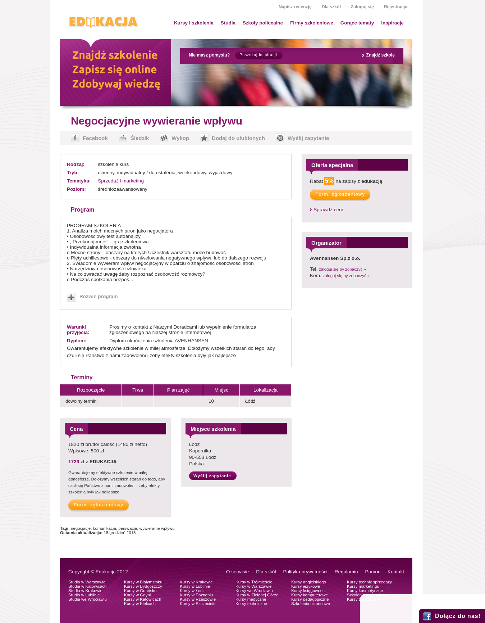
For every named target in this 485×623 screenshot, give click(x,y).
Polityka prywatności (305, 571)
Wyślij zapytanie (308, 138)
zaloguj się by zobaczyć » (342, 269)
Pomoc (372, 571)
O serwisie (237, 571)
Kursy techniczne (251, 603)
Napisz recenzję (295, 6)
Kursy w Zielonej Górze (256, 595)
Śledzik (140, 138)
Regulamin (346, 571)
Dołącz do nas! (458, 616)
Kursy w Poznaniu (196, 595)
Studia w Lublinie (84, 595)
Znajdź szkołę (380, 55)
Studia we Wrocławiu (87, 599)
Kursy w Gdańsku (140, 590)
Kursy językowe (305, 586)
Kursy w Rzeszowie (198, 599)
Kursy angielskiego (308, 582)
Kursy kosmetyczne (365, 590)
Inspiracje (392, 23)
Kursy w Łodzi (193, 590)
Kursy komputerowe (309, 595)
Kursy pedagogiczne (310, 599)
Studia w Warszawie (87, 582)
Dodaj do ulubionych (238, 138)
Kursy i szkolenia (194, 23)
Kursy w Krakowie (196, 582)
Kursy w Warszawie (253, 586)
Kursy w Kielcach (140, 603)
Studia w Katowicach (87, 586)
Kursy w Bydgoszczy (143, 586)
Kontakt (396, 571)
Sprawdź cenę (329, 209)
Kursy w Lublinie (195, 586)
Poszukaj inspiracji (258, 55)
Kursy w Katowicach (142, 599)
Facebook (95, 138)
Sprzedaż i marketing (121, 181)
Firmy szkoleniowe (311, 23)
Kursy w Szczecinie (197, 603)
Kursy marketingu (363, 586)
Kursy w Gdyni (137, 595)
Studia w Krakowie (85, 590)
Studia (228, 23)
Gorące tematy (357, 23)
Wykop (180, 138)
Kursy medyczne (250, 599)
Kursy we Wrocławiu (254, 590)
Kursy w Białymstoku (143, 582)
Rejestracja (395, 6)
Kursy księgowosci (308, 590)
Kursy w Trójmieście (254, 582)
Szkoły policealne (263, 23)
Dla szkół (331, 6)
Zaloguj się (362, 6)
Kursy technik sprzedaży (369, 582)
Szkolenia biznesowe (310, 603)
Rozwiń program (98, 296)
